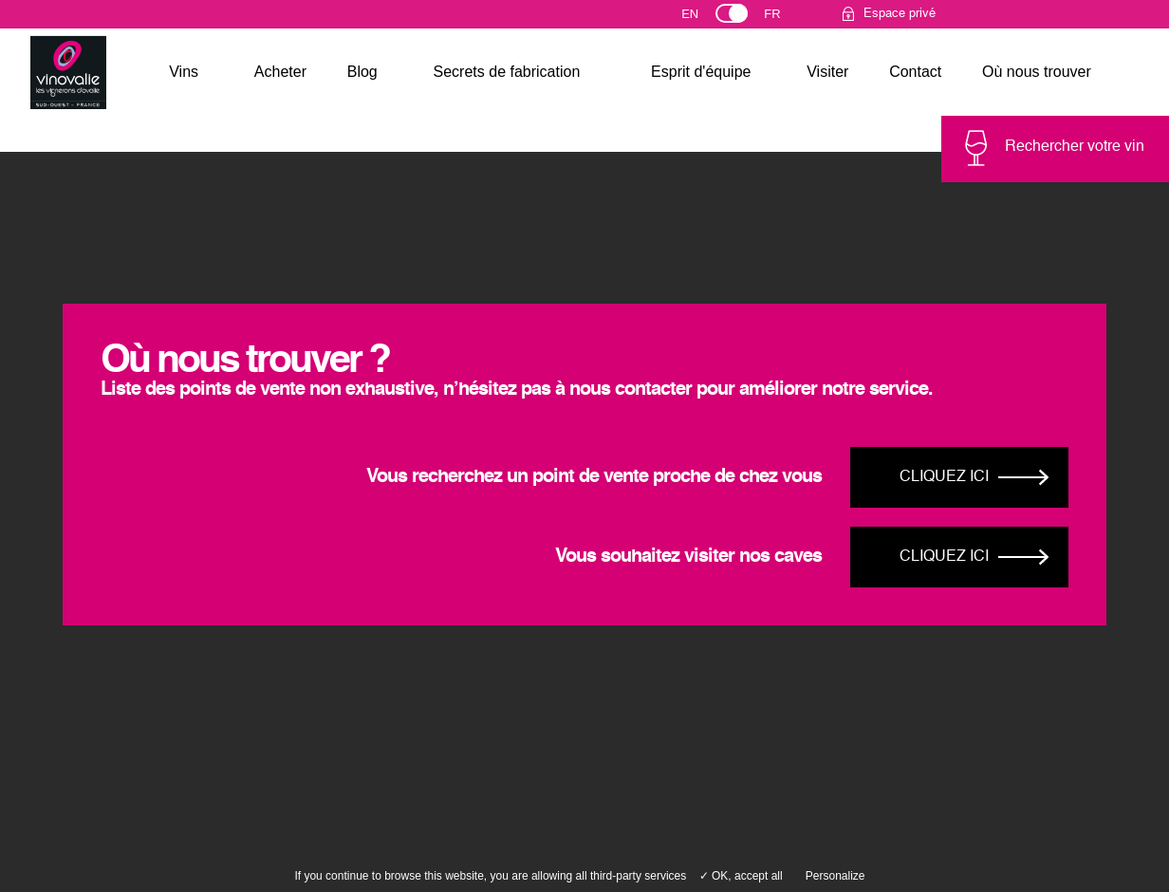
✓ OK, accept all (741, 876)
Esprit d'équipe (701, 72)
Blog (362, 72)
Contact (915, 72)
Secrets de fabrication (507, 72)
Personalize (835, 876)
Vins (183, 72)
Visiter (827, 72)
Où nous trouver (1036, 72)
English (707, 18)
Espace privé (899, 14)
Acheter (280, 72)
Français (780, 18)
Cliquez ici (944, 477)
